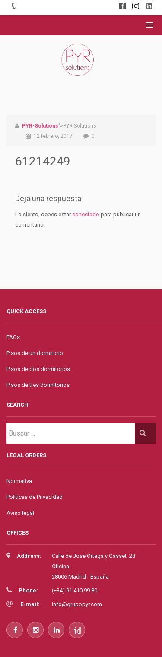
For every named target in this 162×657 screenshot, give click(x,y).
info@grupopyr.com (77, 604)
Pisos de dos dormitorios (38, 369)
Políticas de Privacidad (34, 497)
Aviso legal (20, 513)
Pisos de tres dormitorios (38, 385)
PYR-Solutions (40, 126)
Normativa (19, 481)
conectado (85, 214)
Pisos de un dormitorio (34, 353)
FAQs (13, 337)
